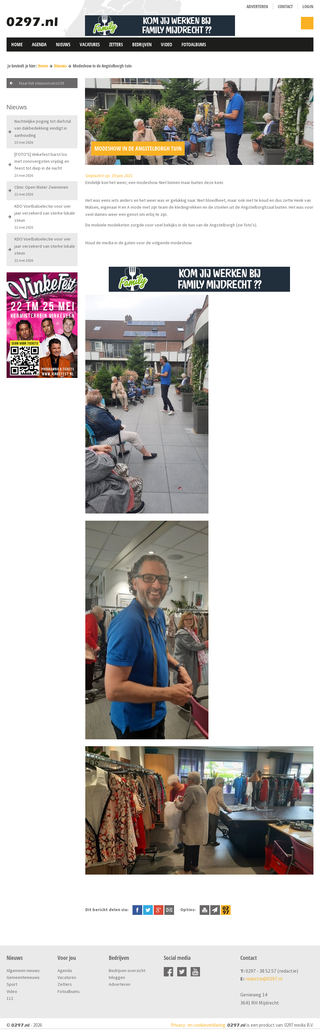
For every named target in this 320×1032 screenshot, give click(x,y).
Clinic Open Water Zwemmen (41, 190)
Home (16, 44)
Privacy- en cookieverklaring (198, 1025)
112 (10, 998)
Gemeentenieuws (23, 977)
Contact (285, 6)
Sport (12, 984)
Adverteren (257, 6)
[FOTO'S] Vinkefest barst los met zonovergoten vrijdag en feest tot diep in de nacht (41, 164)
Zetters (116, 44)
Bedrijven (142, 44)
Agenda (39, 44)
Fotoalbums (194, 44)
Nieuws (63, 44)
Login (307, 6)
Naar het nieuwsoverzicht (41, 83)
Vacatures (90, 44)
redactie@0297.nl (263, 978)
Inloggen (117, 977)
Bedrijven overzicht (127, 970)
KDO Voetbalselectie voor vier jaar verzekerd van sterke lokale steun (44, 216)
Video (166, 44)
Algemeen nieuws (23, 970)
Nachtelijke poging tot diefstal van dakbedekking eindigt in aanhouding (42, 131)
